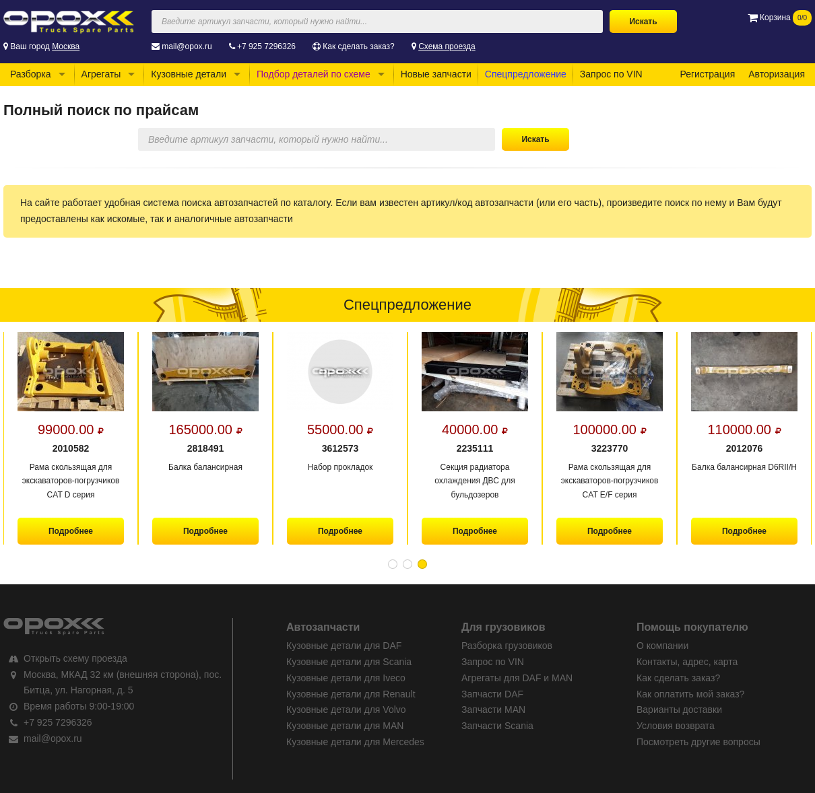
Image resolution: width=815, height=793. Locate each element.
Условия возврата (676, 725)
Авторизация (776, 74)
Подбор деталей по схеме (313, 74)
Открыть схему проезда (75, 658)
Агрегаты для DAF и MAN (517, 678)
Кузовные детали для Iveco (345, 678)
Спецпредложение (525, 74)
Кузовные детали (188, 74)
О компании (662, 645)
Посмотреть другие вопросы (698, 741)
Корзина (780, 17)
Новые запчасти (436, 74)
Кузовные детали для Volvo (346, 709)
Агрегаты (101, 74)
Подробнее (70, 531)
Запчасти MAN (493, 709)
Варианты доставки (679, 709)
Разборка (30, 74)
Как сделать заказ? (358, 46)
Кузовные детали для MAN (344, 725)
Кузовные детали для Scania (349, 661)
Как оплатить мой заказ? (690, 694)
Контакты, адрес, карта (687, 661)
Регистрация (707, 74)
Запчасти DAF (492, 694)
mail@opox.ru (186, 46)
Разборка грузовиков (506, 645)
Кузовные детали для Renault (351, 694)
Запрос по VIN (611, 74)
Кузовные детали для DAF (343, 645)
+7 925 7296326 (266, 46)
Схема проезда (447, 46)
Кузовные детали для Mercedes (355, 741)
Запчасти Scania (497, 725)
